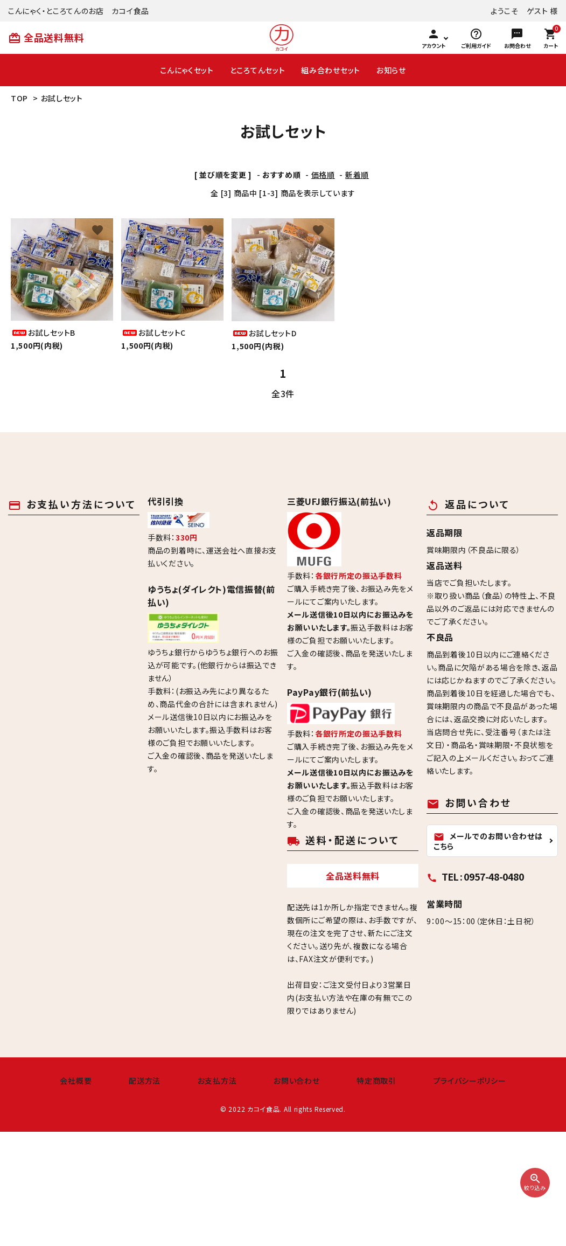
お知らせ (391, 70)
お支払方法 (224, 1196)
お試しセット (62, 98)
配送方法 (168, 1196)
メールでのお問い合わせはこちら (488, 957)
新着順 (357, 174)
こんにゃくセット (187, 70)
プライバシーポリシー (430, 1196)
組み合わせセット (330, 70)
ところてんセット (257, 70)
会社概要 (115, 1196)
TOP (19, 98)
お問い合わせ (289, 1196)
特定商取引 (353, 1196)
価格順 (323, 174)
